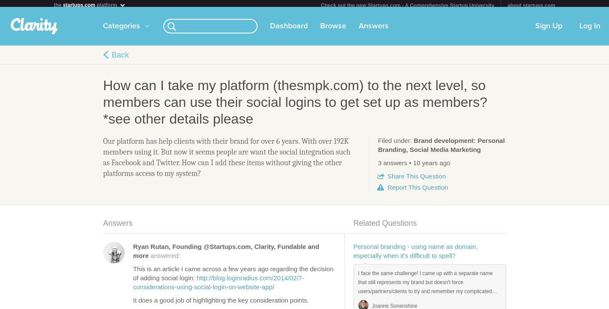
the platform (90, 5)
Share (416, 179)
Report (417, 190)
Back (120, 58)
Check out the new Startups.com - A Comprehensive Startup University (408, 6)
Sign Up (548, 29)
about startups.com (531, 6)
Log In (589, 29)
